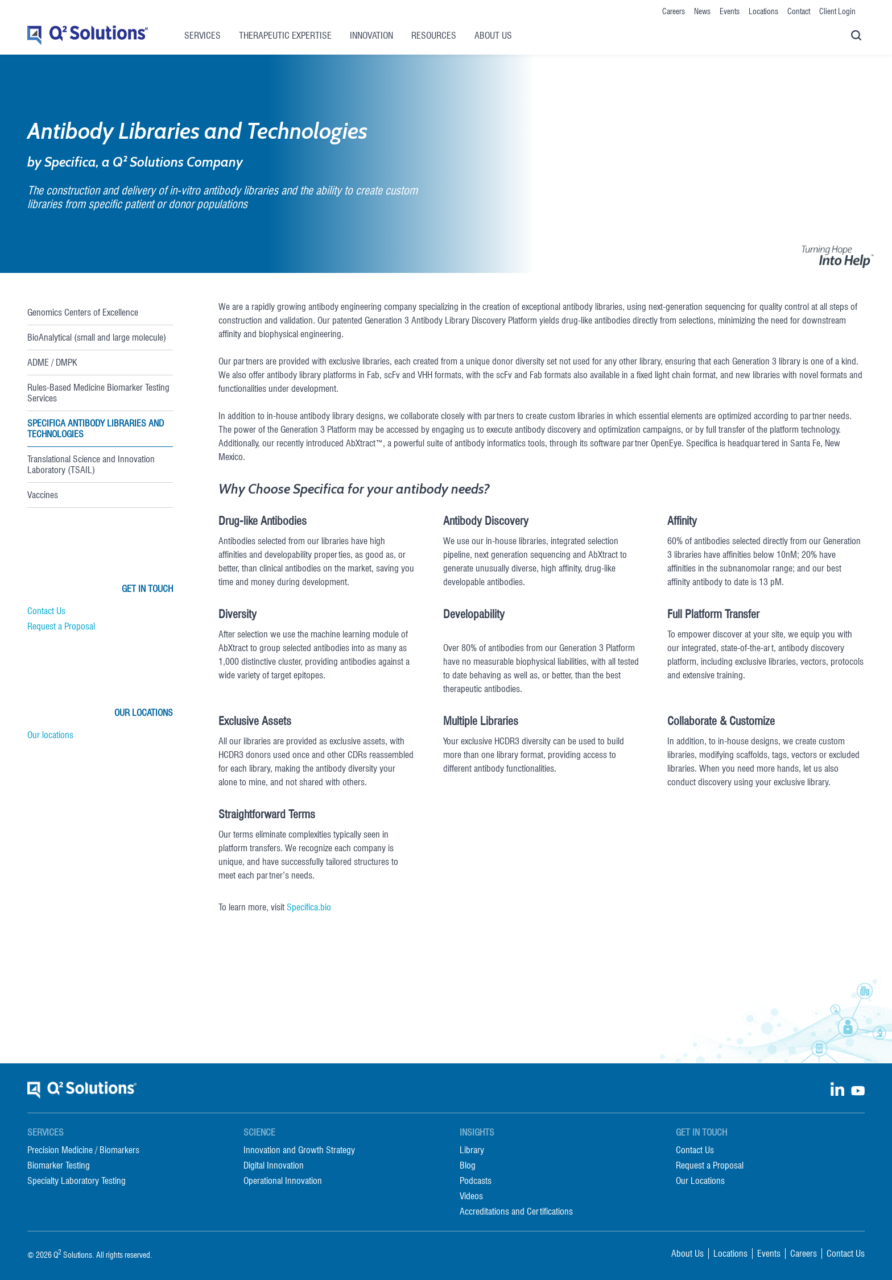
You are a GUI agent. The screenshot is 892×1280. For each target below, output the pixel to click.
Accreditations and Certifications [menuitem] (516, 1211)
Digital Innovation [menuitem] (273, 1165)
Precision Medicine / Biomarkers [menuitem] (83, 1150)
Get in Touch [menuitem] (701, 1132)
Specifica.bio (309, 907)
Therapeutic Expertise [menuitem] (285, 35)
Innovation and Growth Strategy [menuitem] (299, 1150)
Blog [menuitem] (468, 1165)
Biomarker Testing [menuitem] (58, 1165)
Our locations (50, 735)
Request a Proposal (61, 626)
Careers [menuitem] (673, 11)
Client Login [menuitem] (837, 11)
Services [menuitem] (202, 35)
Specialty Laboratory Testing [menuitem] (76, 1180)
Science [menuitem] (259, 1132)
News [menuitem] (702, 11)
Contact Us (46, 611)
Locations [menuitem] (763, 11)
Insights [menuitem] (477, 1132)
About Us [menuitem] (493, 35)
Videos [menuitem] (471, 1196)
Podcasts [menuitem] (476, 1180)
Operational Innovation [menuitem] (282, 1180)
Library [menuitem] (472, 1150)
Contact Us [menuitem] (695, 1150)
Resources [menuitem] (433, 35)
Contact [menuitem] (798, 11)
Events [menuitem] (730, 11)
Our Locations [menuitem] (700, 1180)
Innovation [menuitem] (371, 35)
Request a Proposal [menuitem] (710, 1165)
